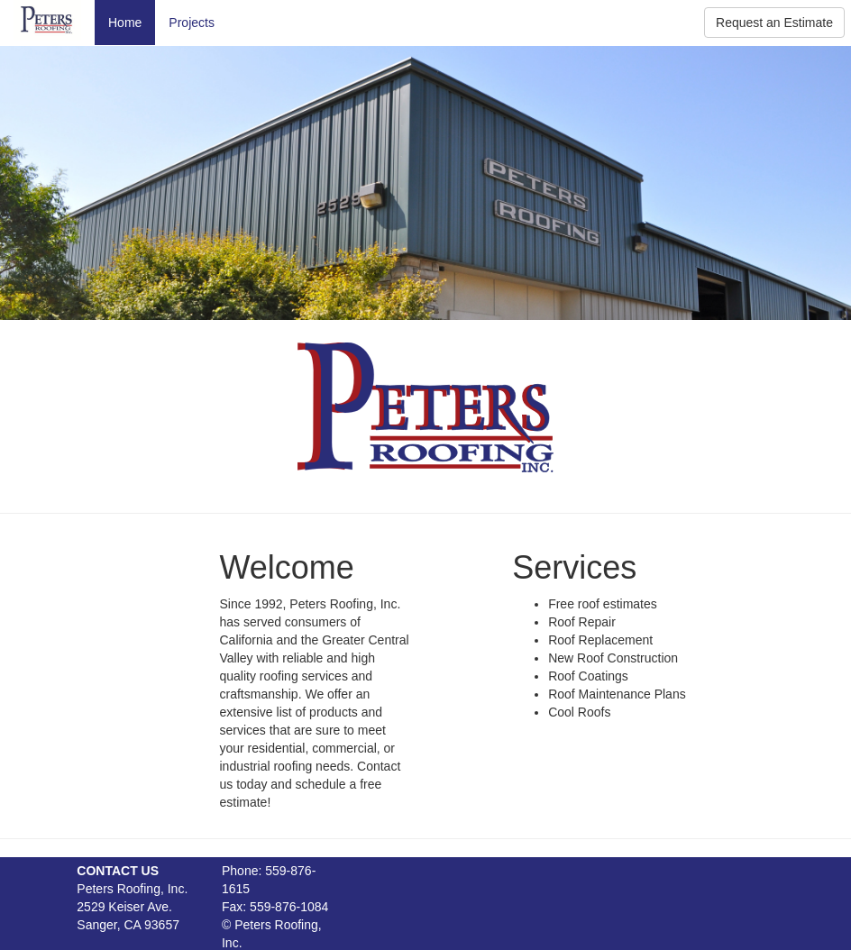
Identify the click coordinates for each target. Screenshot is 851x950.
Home (125, 22)
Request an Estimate (774, 22)
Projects (192, 22)
